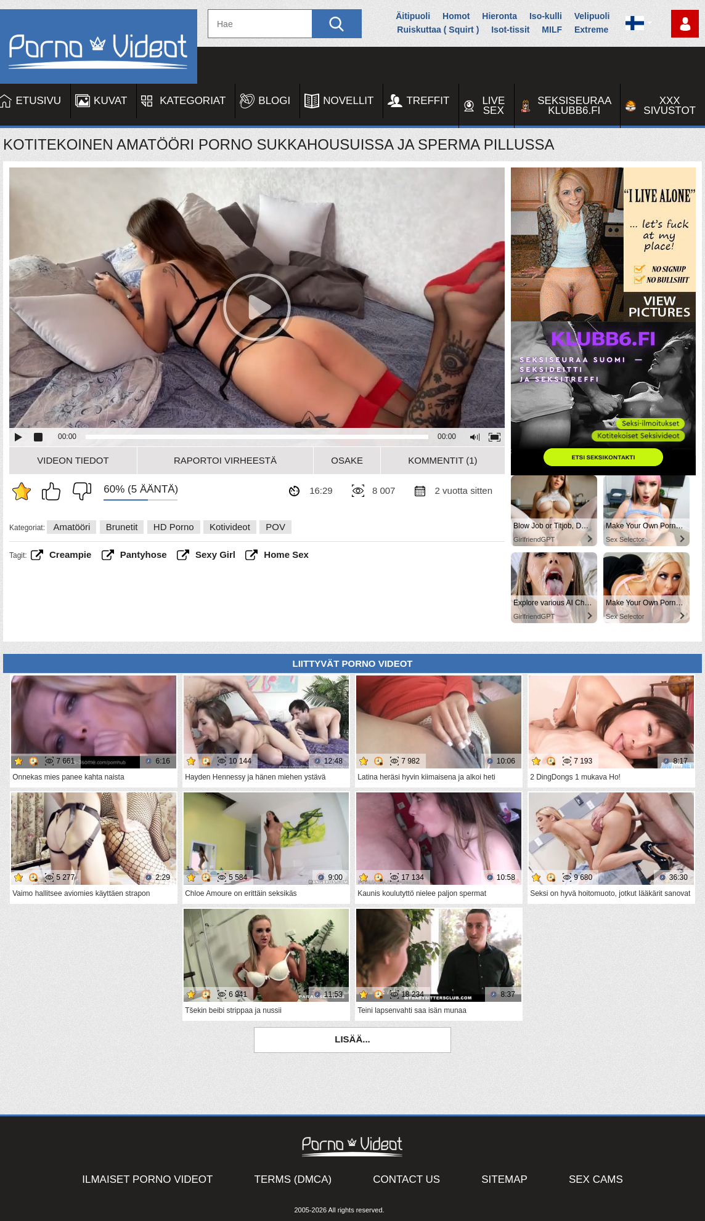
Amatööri (71, 527)
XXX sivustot (669, 105)
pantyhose (143, 554)
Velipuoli (592, 16)
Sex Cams (596, 1179)
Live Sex (493, 105)
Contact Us (406, 1179)
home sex (286, 554)
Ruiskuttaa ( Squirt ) (438, 29)
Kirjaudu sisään (685, 24)
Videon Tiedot (72, 460)
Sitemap (504, 1179)
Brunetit (122, 527)
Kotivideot (230, 527)
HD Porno (173, 527)
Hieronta (499, 16)
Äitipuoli (413, 16)
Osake (347, 460)
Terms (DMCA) (293, 1179)
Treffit (427, 101)
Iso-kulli (545, 16)
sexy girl (215, 554)
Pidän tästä (54, 491)
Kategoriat (193, 101)
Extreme (591, 29)
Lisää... (352, 1039)
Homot (456, 16)
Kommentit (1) (442, 460)
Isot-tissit (510, 29)
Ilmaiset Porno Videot (147, 1179)
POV (275, 527)
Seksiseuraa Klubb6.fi (574, 105)
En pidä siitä (79, 491)
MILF (552, 29)
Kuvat (110, 101)
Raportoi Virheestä (225, 460)
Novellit (348, 101)
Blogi (274, 101)
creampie (70, 554)
